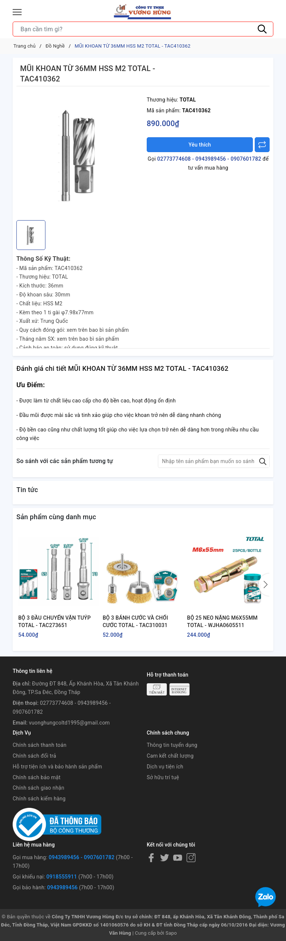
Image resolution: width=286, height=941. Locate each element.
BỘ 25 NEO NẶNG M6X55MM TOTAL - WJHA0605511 (222, 621)
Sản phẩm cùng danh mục (56, 517)
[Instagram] (191, 857)
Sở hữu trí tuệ (163, 777)
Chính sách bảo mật (36, 777)
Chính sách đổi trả (34, 756)
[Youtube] (177, 857)
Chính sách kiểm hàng (39, 799)
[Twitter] (164, 857)
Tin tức (27, 490)
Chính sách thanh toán (39, 745)
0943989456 (62, 887)
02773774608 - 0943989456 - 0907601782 (209, 159)
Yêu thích (199, 145)
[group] (79, 155)
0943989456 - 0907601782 (82, 857)
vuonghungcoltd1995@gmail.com (69, 723)
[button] (264, 585)
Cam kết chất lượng (170, 756)
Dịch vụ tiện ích (165, 767)
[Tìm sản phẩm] (143, 29)
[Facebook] (151, 857)
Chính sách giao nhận (38, 788)
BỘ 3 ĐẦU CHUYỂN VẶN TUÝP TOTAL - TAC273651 (54, 621)
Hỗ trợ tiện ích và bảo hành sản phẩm (57, 767)
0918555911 (62, 877)
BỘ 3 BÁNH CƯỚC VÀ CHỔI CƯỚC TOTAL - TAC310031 (135, 621)
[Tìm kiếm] (262, 29)
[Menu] (17, 12)
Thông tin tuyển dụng (172, 745)
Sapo (171, 933)
